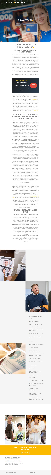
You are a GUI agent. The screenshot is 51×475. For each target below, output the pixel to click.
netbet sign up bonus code (36, 344)
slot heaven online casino (36, 380)
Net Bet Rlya (34, 99)
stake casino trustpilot (35, 336)
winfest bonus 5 (33, 347)
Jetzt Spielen (33, 85)
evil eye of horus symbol (36, 361)
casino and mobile (34, 321)
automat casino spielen (35, 358)
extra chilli (32, 368)
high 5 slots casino (34, 350)
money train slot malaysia (36, 333)
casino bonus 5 (33, 365)
